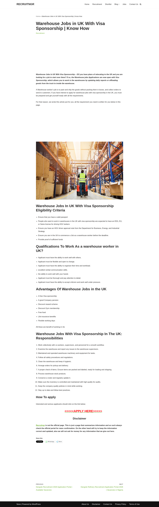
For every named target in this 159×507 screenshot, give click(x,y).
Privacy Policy (120, 504)
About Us (85, 504)
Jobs (124, 4)
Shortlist (108, 4)
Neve (19, 504)
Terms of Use (134, 504)
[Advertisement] (79, 56)
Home (87, 4)
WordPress (36, 504)
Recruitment (97, 4)
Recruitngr (40, 425)
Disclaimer (96, 504)
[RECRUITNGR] (25, 4)
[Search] (140, 4)
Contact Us (133, 4)
